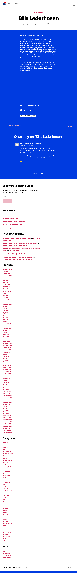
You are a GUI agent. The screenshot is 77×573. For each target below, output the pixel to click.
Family (5, 482)
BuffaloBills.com (8, 462)
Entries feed (6, 555)
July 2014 (6, 273)
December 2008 (8, 345)
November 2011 (7, 297)
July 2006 (6, 408)
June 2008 (6, 358)
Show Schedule (7, 525)
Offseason (6, 506)
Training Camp (7, 534)
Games (5, 488)
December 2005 (8, 421)
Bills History (6, 460)
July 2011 (6, 299)
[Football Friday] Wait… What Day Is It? (20, 256)
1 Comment (52, 26)
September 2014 (8, 271)
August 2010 (7, 308)
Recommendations (8, 519)
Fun (4, 486)
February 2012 (7, 293)
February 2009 (7, 341)
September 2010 (8, 306)
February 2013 (7, 284)
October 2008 (7, 349)
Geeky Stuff (6, 490)
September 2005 (8, 428)
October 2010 (7, 304)
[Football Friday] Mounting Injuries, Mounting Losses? (19, 261)
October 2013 (7, 275)
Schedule (6, 523)
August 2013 (7, 280)
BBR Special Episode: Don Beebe (13, 230)
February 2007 (7, 393)
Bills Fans (5, 458)
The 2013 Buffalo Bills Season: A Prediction (17, 247)
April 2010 (6, 317)
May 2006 (6, 410)
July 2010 (6, 310)
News (4, 501)
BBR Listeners (7, 453)
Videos (5, 540)
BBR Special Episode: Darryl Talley (13, 226)
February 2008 (7, 367)
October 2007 (7, 376)
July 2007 (6, 382)
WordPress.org (7, 559)
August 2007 (7, 380)
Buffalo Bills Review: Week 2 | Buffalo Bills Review (18, 240)
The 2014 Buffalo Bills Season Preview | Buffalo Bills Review (21, 245)
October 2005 (7, 426)
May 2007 (6, 387)
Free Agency (6, 484)
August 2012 (7, 288)
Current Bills (6, 473)
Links (4, 499)
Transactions (7, 536)
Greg (4, 256)
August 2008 (7, 354)
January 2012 (7, 295)
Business (5, 464)
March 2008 (6, 365)
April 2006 (6, 413)
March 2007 (6, 391)
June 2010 (6, 312)
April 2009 (6, 336)
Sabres (5, 521)
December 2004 (8, 434)
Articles (5, 447)
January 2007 (7, 395)
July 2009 (6, 334)
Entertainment (7, 477)
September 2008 (8, 352)
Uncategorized (38, 14)
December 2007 (8, 371)
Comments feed (8, 557)
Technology (6, 530)
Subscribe (7, 203)
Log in (4, 553)
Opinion (5, 508)
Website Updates (8, 543)
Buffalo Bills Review (12, 569)
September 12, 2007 (41, 26)
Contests (5, 471)
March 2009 (6, 339)
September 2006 (8, 404)
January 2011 (7, 302)
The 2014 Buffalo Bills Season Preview (15, 223)
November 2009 (8, 326)
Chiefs (5, 466)
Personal (5, 510)
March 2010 (6, 319)
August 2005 (7, 430)
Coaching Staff (7, 469)
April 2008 (6, 363)
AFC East (5, 445)
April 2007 (6, 389)
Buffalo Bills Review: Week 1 (11, 220)
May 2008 (6, 360)
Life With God (7, 497)
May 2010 (6, 315)
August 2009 (7, 332)
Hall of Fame (6, 495)
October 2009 (7, 328)
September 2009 (8, 330)
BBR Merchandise (8, 456)
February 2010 (7, 321)
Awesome (6, 449)
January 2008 (7, 369)
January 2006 (7, 419)
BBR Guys (6, 451)
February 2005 (7, 432)
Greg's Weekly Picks (9, 493)
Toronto (5, 532)
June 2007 (6, 384)
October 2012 (7, 286)
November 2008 (8, 347)
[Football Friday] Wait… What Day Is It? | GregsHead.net (20, 259)
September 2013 (8, 278)
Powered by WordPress (25, 569)
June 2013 (6, 282)
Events (5, 479)
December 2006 (8, 397)
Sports (5, 527)
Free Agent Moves (23, 252)
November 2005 (8, 424)
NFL (4, 503)
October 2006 (7, 402)
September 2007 (8, 378)
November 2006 (8, 400)
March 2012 (6, 291)
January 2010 (7, 323)
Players (5, 512)
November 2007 (8, 373)
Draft (4, 475)
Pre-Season (6, 517)
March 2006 (6, 415)
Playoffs (5, 514)
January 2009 (7, 343)
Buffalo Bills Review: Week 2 (11, 217)
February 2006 (7, 417)
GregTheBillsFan (29, 26)
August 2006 (7, 406)
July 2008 (6, 356)
